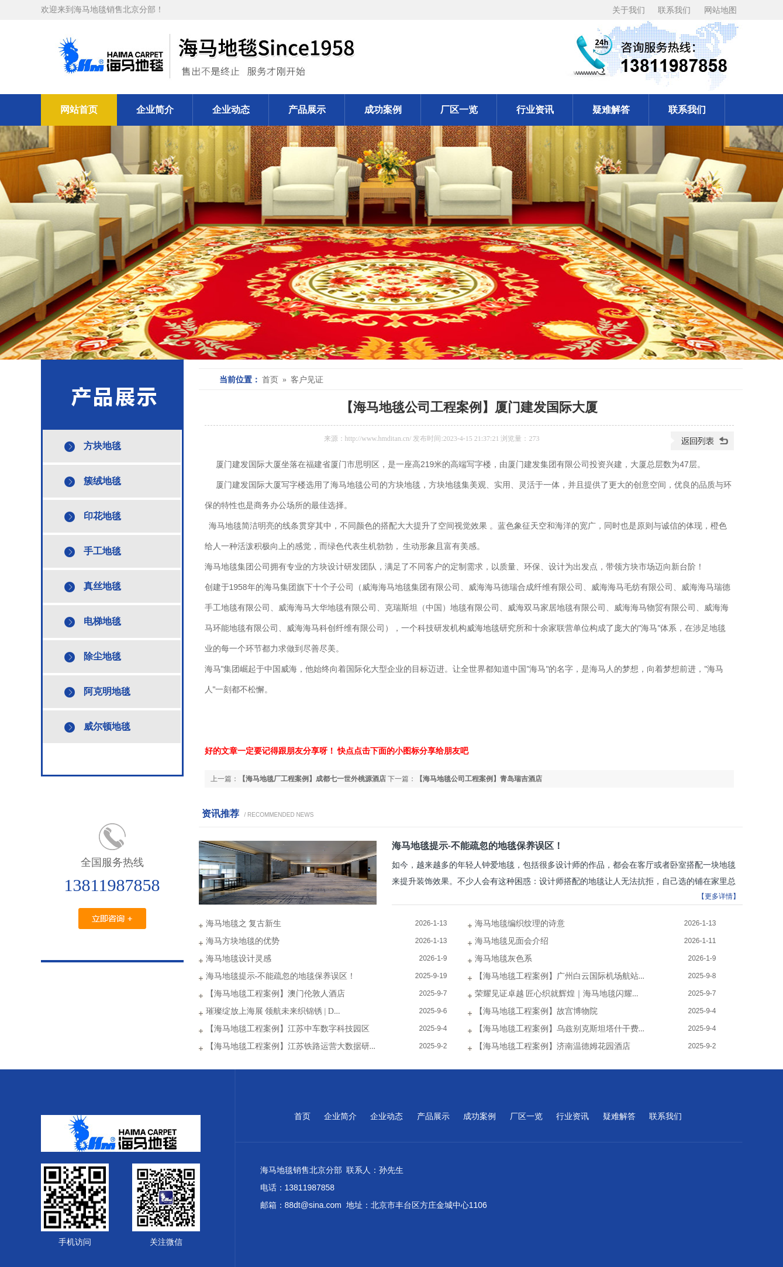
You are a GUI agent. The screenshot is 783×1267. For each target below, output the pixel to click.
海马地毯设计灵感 (238, 958)
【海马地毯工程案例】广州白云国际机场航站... (560, 976)
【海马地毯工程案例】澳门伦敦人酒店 (275, 993)
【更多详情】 (719, 896)
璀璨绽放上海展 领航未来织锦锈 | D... (273, 1011)
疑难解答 (611, 110)
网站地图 (720, 10)
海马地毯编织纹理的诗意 (520, 923)
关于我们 (628, 10)
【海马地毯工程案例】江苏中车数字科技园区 (288, 1028)
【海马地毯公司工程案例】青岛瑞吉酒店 (479, 779)
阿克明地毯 (107, 691)
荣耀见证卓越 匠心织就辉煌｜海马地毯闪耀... (557, 993)
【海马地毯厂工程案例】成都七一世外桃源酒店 (312, 779)
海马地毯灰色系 (503, 958)
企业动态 (231, 110)
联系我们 (674, 10)
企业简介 (155, 110)
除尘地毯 (102, 656)
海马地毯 (225, 526)
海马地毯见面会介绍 (512, 941)
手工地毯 (102, 551)
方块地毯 (102, 446)
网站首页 (79, 110)
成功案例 (383, 110)
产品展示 (307, 110)
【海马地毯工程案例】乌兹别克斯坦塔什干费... (560, 1028)
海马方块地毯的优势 (243, 941)
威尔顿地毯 (107, 726)
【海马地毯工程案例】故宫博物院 (536, 1011)
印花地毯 (102, 516)
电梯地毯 (102, 621)
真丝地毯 (102, 586)
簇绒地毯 (102, 481)
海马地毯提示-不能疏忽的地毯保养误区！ (477, 846)
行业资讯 (535, 110)
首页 (302, 1116)
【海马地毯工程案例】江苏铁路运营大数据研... (291, 1046)
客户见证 (307, 379)
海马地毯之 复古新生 (244, 923)
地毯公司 (363, 485)
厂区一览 (459, 110)
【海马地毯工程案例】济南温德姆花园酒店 (552, 1046)
